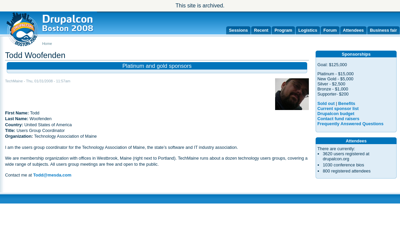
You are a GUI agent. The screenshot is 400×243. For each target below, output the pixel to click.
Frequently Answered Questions (350, 123)
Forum (330, 30)
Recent (261, 30)
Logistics (307, 30)
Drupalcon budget (335, 113)
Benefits (346, 103)
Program (283, 30)
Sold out (326, 103)
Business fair (383, 30)
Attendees (353, 30)
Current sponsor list (337, 108)
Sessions (238, 30)
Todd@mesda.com (52, 175)
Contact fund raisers (338, 118)
